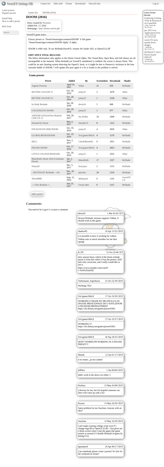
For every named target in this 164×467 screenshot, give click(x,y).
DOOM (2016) (49, 12)
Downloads (80, 3)
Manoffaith (83, 160)
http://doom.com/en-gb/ (49, 28)
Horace (149, 27)
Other (124, 92)
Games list (45, 3)
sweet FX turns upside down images (151, 42)
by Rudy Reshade (39, 104)
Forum (69, 3)
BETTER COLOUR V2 (42, 98)
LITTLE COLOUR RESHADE (46, 154)
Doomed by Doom (40, 123)
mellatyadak (151, 37)
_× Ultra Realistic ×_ (41, 185)
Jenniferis (150, 61)
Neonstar (47, 23)
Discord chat (94, 3)
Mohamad (83, 178)
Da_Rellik (83, 116)
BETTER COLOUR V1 (42, 92)
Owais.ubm (83, 185)
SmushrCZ (83, 123)
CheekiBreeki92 (85, 141)
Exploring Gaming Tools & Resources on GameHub (152, 20)
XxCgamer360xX (86, 135)
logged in (46, 209)
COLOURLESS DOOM (42, 110)
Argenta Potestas (39, 86)
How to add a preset (11, 21)
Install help (7, 18)
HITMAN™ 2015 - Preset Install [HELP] (153, 54)
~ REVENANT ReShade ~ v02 (46, 172)
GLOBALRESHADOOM (43, 135)
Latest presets (8, 10)
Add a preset (37, 194)
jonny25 (82, 92)
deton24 (82, 104)
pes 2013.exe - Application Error (152, 31)
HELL (34, 141)
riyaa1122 (150, 49)
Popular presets (9, 13)
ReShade (126, 86)
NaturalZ (36, 166)
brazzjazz (82, 166)
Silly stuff (58, 3)
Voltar (81, 86)
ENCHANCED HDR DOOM (45, 129)
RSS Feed (6, 26)
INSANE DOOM (39, 148)
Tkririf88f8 (37, 178)
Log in (156, 3)
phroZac (82, 172)
